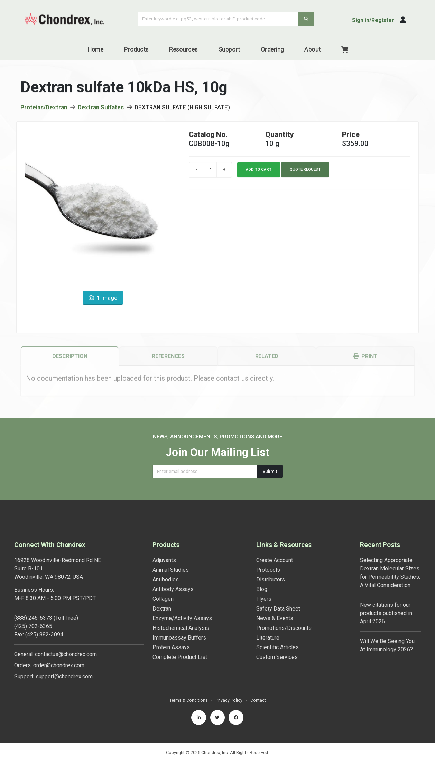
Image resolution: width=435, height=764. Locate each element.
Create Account (274, 560)
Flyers (263, 599)
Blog (261, 589)
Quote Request (305, 173)
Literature (267, 637)
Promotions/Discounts (284, 628)
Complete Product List (179, 657)
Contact (258, 700)
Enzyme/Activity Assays (182, 618)
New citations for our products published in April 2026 (386, 613)
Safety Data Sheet (278, 608)
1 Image (103, 301)
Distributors (270, 579)
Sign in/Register (373, 20)
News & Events (274, 618)
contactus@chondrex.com (66, 654)
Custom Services (277, 657)
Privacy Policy (229, 700)
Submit (269, 471)
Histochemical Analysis (180, 628)
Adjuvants (164, 560)
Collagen (163, 599)
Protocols (268, 570)
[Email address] (204, 471)
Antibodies (165, 579)
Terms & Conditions (188, 700)
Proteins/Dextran (43, 111)
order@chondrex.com (58, 665)
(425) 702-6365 (33, 626)
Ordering (272, 49)
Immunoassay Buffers (179, 637)
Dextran (161, 608)
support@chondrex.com (64, 676)
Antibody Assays (173, 589)
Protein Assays (171, 647)
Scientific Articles (277, 647)
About (312, 49)
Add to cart (258, 173)
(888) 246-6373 (33, 618)
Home (95, 49)
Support (229, 49)
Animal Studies (170, 570)
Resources (183, 49)
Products (136, 49)
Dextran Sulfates (101, 111)
